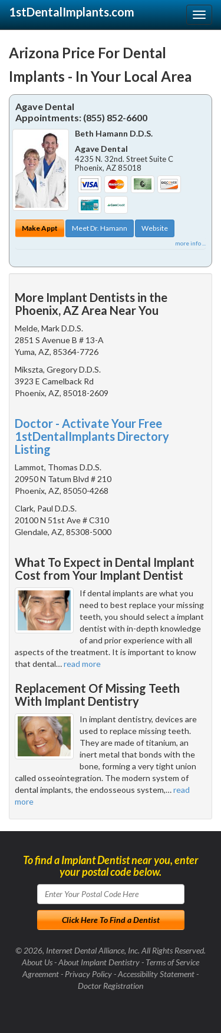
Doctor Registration (110, 986)
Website (154, 228)
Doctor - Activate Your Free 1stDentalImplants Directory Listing (92, 436)
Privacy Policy (88, 974)
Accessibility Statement (156, 974)
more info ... (190, 243)
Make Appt (40, 228)
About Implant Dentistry (99, 962)
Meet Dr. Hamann (99, 228)
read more (82, 664)
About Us (37, 962)
